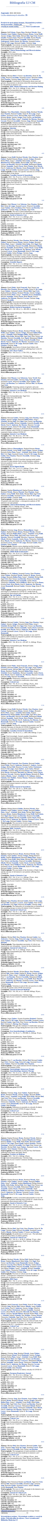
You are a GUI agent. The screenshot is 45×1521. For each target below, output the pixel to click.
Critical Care (14, 682)
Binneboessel (5, 162)
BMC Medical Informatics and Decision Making (26, 86)
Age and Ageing (15, 595)
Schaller (3, 38)
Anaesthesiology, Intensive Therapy (22, 1071)
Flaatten (4, 34)
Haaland (33, 1018)
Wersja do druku (7, 24)
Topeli (27, 338)
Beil (28, 36)
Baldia (17, 162)
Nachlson (18, 208)
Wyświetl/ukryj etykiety (33, 23)
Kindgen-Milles (23, 334)
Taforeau (23, 204)
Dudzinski (25, 1355)
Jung (34, 43)
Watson (25, 778)
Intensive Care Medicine (18, 390)
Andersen (9, 168)
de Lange (12, 206)
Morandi (21, 772)
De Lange (10, 43)
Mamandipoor (18, 448)
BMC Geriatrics (15, 828)
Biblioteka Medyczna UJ (9, 1520)
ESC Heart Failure (16, 351)
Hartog (15, 1024)
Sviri (35, 36)
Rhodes (9, 776)
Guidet (23, 43)
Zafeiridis (40, 539)
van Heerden (27, 76)
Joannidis (23, 39)
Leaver (37, 41)
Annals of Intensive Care (18, 215)
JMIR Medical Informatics (19, 552)
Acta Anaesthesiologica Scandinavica (22, 1031)
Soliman (15, 573)
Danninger (4, 1145)
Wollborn (23, 582)
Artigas (9, 36)
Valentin (4, 778)
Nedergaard (5, 41)
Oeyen (17, 41)
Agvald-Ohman (25, 774)
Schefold (25, 119)
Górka (31, 769)
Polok (14, 287)
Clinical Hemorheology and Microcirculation (25, 50)
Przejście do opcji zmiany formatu (12, 23)
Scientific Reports (16, 262)
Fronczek (24, 287)
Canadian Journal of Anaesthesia (21, 175)
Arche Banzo (19, 1190)
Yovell (35, 378)
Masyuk (21, 492)
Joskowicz (35, 79)
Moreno (25, 41)
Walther (13, 778)
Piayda (38, 38)
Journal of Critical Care (18, 910)
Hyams (24, 210)
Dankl (21, 1143)
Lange (31, 1484)
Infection (13, 128)
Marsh (40, 166)
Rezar (21, 248)
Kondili (32, 340)
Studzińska (37, 295)
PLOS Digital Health (17, 466)
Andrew (33, 765)
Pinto (13, 119)
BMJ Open (14, 1279)
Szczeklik (27, 38)
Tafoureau (23, 378)
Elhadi (11, 39)
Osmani (7, 457)
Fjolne (16, 973)
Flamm (30, 166)
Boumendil (31, 168)
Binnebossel (21, 814)
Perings (19, 253)
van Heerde (27, 1482)
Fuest (15, 38)
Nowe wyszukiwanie (33, 26)
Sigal (36, 244)
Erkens (13, 32)
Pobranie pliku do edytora (15, 1518)
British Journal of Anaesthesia (20, 307)
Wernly (34, 32)
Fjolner (14, 34)
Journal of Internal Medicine (20, 989)
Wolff (40, 34)
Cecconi (3, 121)
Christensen (37, 767)
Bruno (31, 34)
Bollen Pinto (37, 333)
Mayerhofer (15, 112)
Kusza (27, 770)
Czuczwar (31, 537)
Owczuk (10, 774)
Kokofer (33, 1143)
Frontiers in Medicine (17, 1154)
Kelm (18, 36)
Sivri (35, 162)
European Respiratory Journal (20, 1373)
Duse (23, 32)
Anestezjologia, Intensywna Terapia (22, 1069)
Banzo (41, 582)
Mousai (13, 204)
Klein (28, 112)
